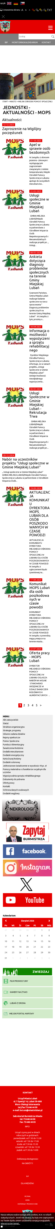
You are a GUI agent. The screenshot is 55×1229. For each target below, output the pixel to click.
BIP (6, 42)
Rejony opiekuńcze (11, 737)
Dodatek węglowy (11, 793)
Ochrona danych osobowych (16, 790)
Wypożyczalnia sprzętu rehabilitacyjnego (21, 776)
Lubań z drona (15, 1003)
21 (35, 947)
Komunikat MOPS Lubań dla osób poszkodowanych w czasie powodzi (39, 595)
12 (20, 941)
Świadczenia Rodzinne (13, 748)
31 (6, 958)
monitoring (18, 42)
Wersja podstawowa (33, 10)
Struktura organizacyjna (13, 727)
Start (5, 101)
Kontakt (46, 42)
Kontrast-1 (41, 10)
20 (27, 947)
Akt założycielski (10, 720)
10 (6, 941)
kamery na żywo (15, 992)
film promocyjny (16, 981)
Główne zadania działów (14, 734)
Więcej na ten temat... (10, 1223)
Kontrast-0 (37, 10)
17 (6, 947)
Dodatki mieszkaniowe (13, 751)
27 (27, 952)
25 (13, 952)
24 (6, 952)
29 (42, 952)
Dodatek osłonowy (11, 762)
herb (27, 1200)
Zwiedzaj (26, 971)
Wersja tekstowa (49, 10)
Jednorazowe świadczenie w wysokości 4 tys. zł (25, 766)
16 (49, 941)
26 (20, 952)
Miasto (13, 101)
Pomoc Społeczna (11, 741)
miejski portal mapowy (19, 1013)
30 (49, 952)
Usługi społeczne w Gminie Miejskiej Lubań (39, 203)
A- (29, 10)
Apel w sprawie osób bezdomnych (39, 148)
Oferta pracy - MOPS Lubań (39, 657)
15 (42, 941)
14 (35, 941)
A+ (22, 10)
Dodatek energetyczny (13, 755)
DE (15, 3)
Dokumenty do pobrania (14, 779)
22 (42, 947)
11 (13, 941)
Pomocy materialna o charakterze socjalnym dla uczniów (24, 770)
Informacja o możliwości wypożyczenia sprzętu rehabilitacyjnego (39, 340)
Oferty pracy (8, 783)
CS (22, 3)
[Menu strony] (50, 28)
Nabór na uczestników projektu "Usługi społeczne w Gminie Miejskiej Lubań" (25, 463)
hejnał (27, 1196)
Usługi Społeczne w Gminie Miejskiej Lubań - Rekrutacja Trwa (39, 404)
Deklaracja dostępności (27, 1159)
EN (9, 3)
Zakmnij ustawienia (3, 16)
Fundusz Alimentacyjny (13, 744)
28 (35, 952)
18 (13, 947)
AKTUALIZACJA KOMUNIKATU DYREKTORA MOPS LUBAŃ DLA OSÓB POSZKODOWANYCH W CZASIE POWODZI (39, 513)
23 (49, 947)
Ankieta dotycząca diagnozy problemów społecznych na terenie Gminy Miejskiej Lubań (39, 272)
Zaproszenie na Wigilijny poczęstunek (21, 131)
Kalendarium (31, 42)
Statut (6, 723)
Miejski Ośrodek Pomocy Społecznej (35, 101)
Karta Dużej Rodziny (12, 759)
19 (20, 947)
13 (27, 941)
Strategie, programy (12, 730)
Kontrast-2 (45, 10)
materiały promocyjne (28, 1204)
